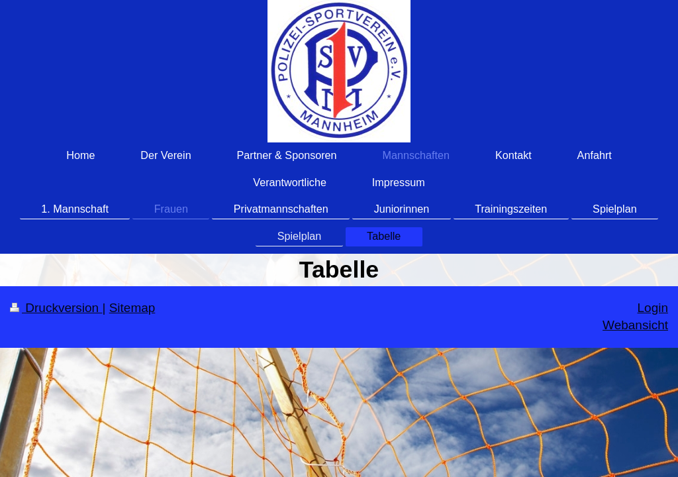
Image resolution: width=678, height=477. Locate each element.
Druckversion (56, 308)
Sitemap (132, 308)
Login (653, 308)
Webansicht (635, 325)
